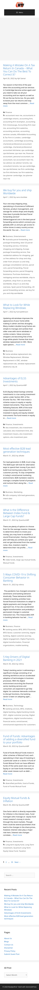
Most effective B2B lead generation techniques (17, 450)
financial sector (9, 721)
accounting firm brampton (14, 121)
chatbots (28, 709)
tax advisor (7, 163)
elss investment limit (20, 430)
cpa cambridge (27, 150)
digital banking (9, 712)
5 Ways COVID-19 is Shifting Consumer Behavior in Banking (19, 577)
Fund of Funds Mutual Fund (14, 786)
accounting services (11, 131)
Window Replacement (12, 357)
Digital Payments (27, 639)
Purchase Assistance (21, 274)
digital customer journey (21, 636)
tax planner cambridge (12, 175)
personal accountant (21, 156)
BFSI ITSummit (29, 629)
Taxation (22, 851)
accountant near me (14, 115)
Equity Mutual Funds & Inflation (16, 799)
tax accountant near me (23, 160)
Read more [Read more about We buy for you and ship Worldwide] (25, 230)
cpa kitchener (8, 153)
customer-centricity (21, 632)
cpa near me (20, 153)
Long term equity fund (15, 844)
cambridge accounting (23, 141)
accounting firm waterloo (17, 128)
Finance (9, 112)
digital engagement (11, 639)
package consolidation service (15, 265)
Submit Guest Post (11, 954)
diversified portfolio (14, 783)
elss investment (12, 427)
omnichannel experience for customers (19, 724)
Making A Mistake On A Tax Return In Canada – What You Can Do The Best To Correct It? (19, 69)
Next (18, 862)
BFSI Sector (7, 632)
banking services (12, 709)
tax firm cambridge (26, 169)
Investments (18, 424)
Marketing (18, 492)
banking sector (12, 629)
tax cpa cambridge (27, 166)
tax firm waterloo (26, 172)
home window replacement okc (19, 354)
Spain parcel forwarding (21, 287)
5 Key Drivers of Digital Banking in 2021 (16, 658)
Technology (18, 705)
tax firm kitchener (10, 172)
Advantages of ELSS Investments (14, 379)
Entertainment (20, 236)
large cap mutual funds (25, 560)
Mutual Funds (8, 563)
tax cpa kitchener (10, 169)
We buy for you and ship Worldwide (17, 191)
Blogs (6, 941)
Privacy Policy (9, 951)
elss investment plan (18, 437)
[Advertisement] (19, 38)
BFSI (20, 629)
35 (12, 862)
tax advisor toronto (21, 163)
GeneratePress (31, 987)
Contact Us (8, 944)
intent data (7, 498)
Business (9, 236)
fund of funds (28, 783)
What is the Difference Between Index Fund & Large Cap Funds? (16, 513)
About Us (8, 938)
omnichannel (21, 721)
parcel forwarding (15, 268)
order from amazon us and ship (16, 261)
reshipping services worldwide (15, 277)
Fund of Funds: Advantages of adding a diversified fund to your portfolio (19, 739)
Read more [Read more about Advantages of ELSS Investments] (11, 418)
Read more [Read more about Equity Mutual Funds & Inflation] (17, 835)
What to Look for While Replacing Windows (16, 306)
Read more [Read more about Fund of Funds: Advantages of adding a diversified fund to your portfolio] (7, 774)
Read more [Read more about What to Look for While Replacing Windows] (20, 344)
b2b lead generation (26, 495)
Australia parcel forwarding (17, 239)
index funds (10, 560)
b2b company (11, 495)
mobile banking (21, 645)
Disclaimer (8, 948)
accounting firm (26, 118)
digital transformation (12, 642)
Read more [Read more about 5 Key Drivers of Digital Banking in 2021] (7, 699)
